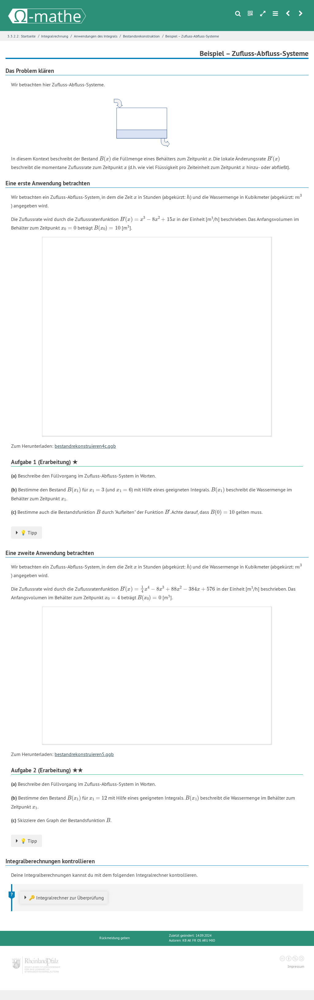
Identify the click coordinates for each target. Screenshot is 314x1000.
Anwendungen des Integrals (95, 36)
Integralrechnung (54, 36)
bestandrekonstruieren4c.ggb (85, 446)
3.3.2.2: (13, 36)
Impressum (296, 967)
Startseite (28, 36)
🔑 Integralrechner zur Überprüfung (66, 898)
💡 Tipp (28, 533)
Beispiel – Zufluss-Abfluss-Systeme (192, 36)
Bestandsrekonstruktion (141, 36)
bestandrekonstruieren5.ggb (84, 754)
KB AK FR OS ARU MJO (198, 941)
